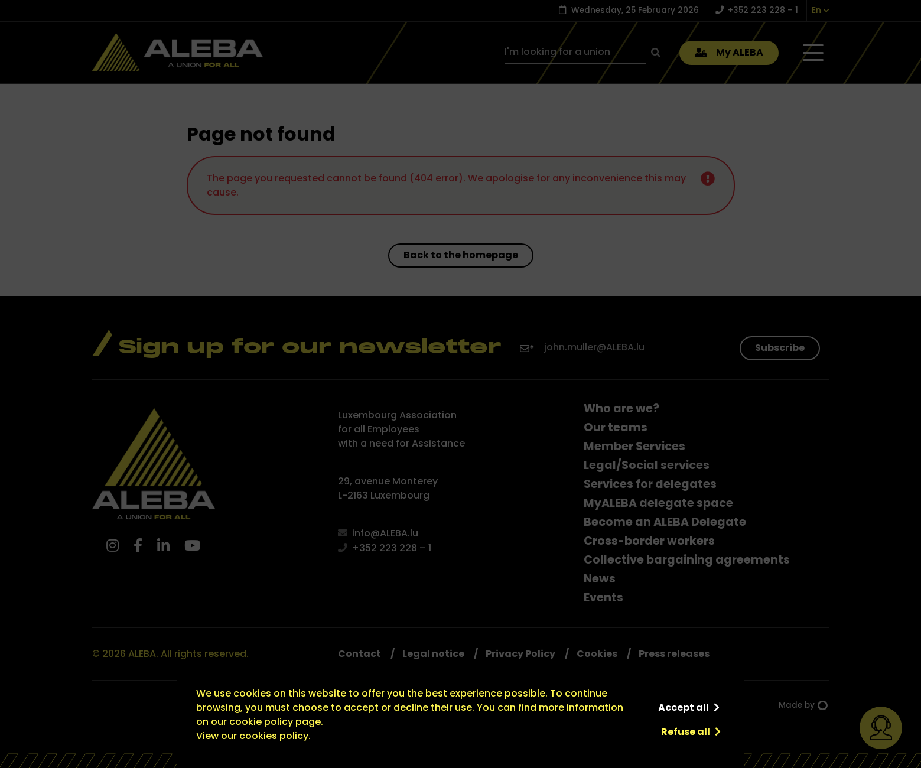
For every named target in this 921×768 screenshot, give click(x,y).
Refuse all (685, 731)
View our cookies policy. (253, 736)
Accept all (683, 707)
